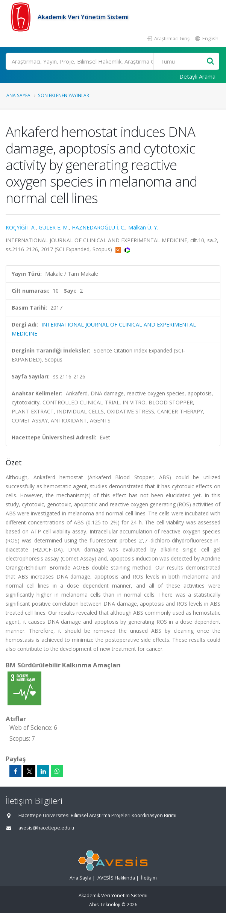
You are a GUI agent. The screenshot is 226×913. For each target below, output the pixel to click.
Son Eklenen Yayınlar (63, 95)
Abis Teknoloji (104, 904)
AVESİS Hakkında (116, 878)
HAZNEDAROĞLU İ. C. (98, 227)
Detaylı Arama (197, 76)
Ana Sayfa (18, 95)
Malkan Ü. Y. (143, 227)
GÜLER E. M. (54, 227)
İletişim (149, 878)
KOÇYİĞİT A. (21, 227)
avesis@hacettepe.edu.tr (46, 828)
